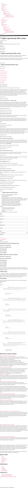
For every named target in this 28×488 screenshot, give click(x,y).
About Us (3, 10)
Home (3, 3)
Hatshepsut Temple (3, 73)
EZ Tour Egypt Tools (7, 14)
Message (1, 234)
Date (1, 231)
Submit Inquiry (3, 239)
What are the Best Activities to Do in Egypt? (7, 424)
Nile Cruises (4, 22)
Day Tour (3, 5)
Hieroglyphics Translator (9, 15)
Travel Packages (4, 4)
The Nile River (6, 358)
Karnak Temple (2, 68)
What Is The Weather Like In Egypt (5, 367)
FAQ (4, 33)
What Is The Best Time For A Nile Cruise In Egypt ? (8, 381)
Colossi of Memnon (3, 75)
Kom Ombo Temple (3, 79)
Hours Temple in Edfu (3, 77)
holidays (9, 437)
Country (1, 228)
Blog (2, 8)
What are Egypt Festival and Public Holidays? (7, 436)
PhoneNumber (2, 225)
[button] (14, 355)
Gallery (5, 12)
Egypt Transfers (4, 9)
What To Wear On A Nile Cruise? (5, 374)
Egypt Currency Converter (10, 16)
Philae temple (2, 82)
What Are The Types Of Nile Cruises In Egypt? (7, 393)
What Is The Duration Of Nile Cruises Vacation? (7, 355)
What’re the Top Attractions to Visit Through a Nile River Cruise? (10, 411)
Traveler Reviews (6, 11)
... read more (21, 289)
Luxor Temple (2, 70)
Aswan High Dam (3, 80)
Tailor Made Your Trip (7, 13)
